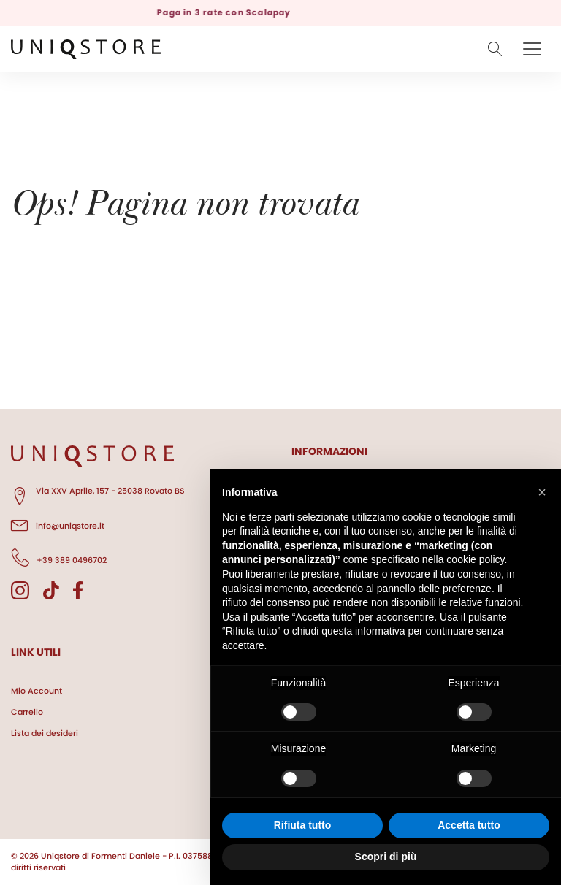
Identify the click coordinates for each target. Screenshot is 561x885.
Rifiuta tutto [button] (303, 825)
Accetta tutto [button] (469, 825)
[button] (542, 492)
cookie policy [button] (475, 559)
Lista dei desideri (44, 733)
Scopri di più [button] (386, 856)
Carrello (27, 712)
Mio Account (36, 691)
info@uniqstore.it (57, 523)
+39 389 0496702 (59, 558)
